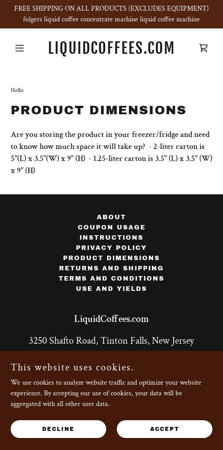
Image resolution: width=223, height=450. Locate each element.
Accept (164, 429)
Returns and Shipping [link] (111, 268)
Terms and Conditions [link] (111, 278)
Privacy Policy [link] (111, 248)
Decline (58, 429)
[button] (26, 48)
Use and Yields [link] (111, 288)
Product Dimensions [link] (111, 258)
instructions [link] (111, 237)
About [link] (111, 217)
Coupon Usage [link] (112, 227)
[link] (111, 51)
